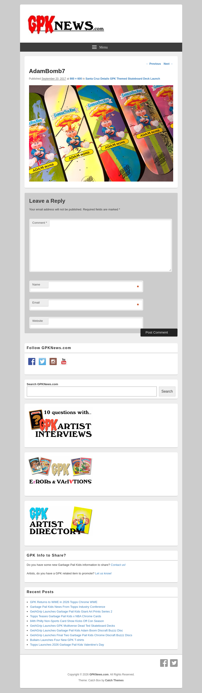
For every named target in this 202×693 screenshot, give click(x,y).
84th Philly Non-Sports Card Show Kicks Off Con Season (67, 621)
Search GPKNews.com (42, 384)
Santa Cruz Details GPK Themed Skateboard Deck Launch (123, 78)
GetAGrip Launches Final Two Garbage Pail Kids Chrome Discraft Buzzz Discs (81, 635)
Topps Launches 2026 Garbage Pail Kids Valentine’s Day (67, 644)
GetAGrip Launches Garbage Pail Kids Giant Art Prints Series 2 (71, 611)
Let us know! (103, 573)
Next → (168, 63)
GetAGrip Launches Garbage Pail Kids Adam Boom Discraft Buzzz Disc (76, 630)
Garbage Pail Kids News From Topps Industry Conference (67, 606)
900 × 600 (76, 78)
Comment (39, 222)
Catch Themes (114, 680)
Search (167, 391)
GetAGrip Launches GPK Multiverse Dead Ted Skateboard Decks (72, 625)
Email (36, 302)
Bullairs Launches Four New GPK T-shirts (57, 640)
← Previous (153, 63)
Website (37, 320)
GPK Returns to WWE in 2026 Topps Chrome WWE (64, 602)
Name (36, 284)
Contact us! (118, 564)
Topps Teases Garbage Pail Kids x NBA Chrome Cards (65, 616)
